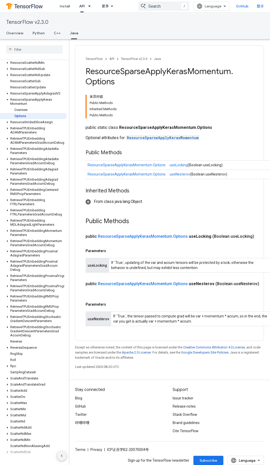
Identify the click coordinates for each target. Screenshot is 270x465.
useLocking (179, 165)
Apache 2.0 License (136, 352)
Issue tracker (183, 398)
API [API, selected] (82, 6)
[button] (33, 63)
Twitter (81, 414)
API (111, 59)
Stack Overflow (185, 414)
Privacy (96, 450)
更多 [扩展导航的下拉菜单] (105, 6)
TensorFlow (94, 59)
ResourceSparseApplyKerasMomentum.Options (126, 165)
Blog (78, 398)
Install (65, 6)
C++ (57, 33)
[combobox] (163, 6)
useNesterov (180, 174)
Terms (80, 450)
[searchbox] (34, 49)
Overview (14, 33)
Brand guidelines (186, 423)
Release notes (184, 406)
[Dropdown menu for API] (91, 6)
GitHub (242, 6)
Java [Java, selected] (74, 33)
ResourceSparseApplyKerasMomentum (163, 137)
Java (157, 59)
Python (39, 33)
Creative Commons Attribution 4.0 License (214, 347)
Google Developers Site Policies (205, 352)
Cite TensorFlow (186, 431)
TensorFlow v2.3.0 (27, 22)
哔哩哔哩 (82, 423)
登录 (260, 6)
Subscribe (208, 460)
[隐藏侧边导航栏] (62, 456)
